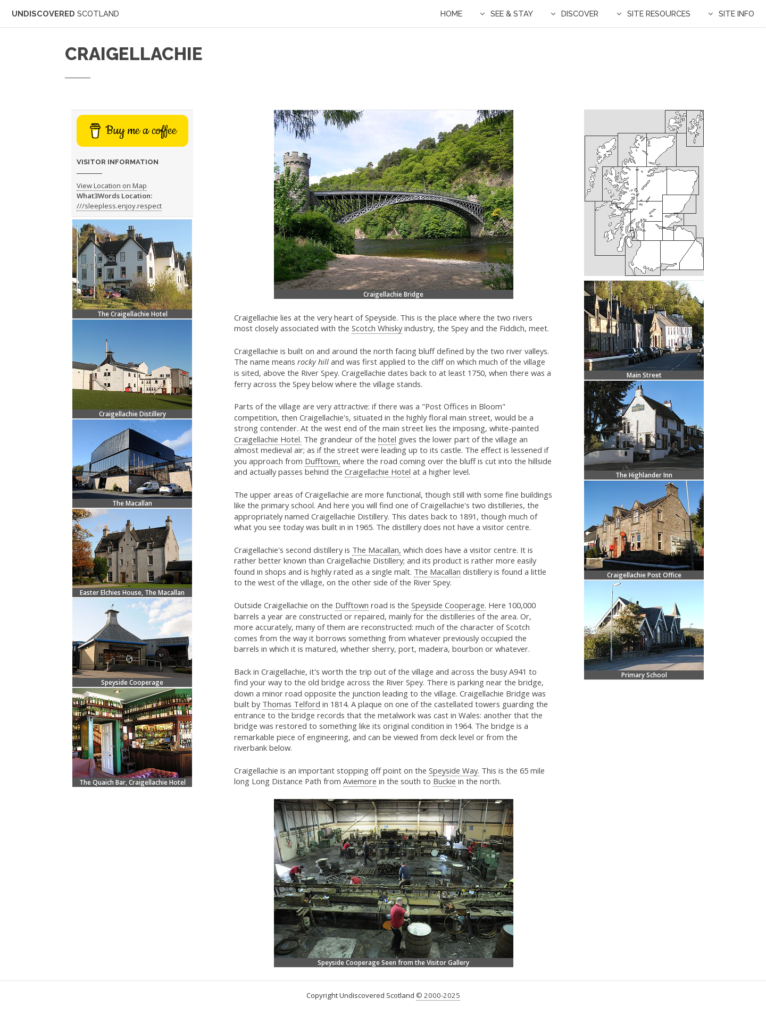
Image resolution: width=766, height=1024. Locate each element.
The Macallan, (376, 549)
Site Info (736, 13)
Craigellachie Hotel (378, 471)
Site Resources (658, 13)
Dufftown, (322, 461)
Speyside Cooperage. (448, 605)
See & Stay (511, 13)
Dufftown (352, 605)
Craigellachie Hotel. (268, 439)
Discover (579, 13)
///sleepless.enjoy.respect (119, 206)
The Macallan (437, 571)
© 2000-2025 (438, 995)
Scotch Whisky (377, 328)
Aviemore (360, 781)
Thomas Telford (291, 704)
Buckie (444, 781)
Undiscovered (65, 13)
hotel (387, 439)
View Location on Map (112, 185)
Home (451, 13)
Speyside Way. (454, 770)
